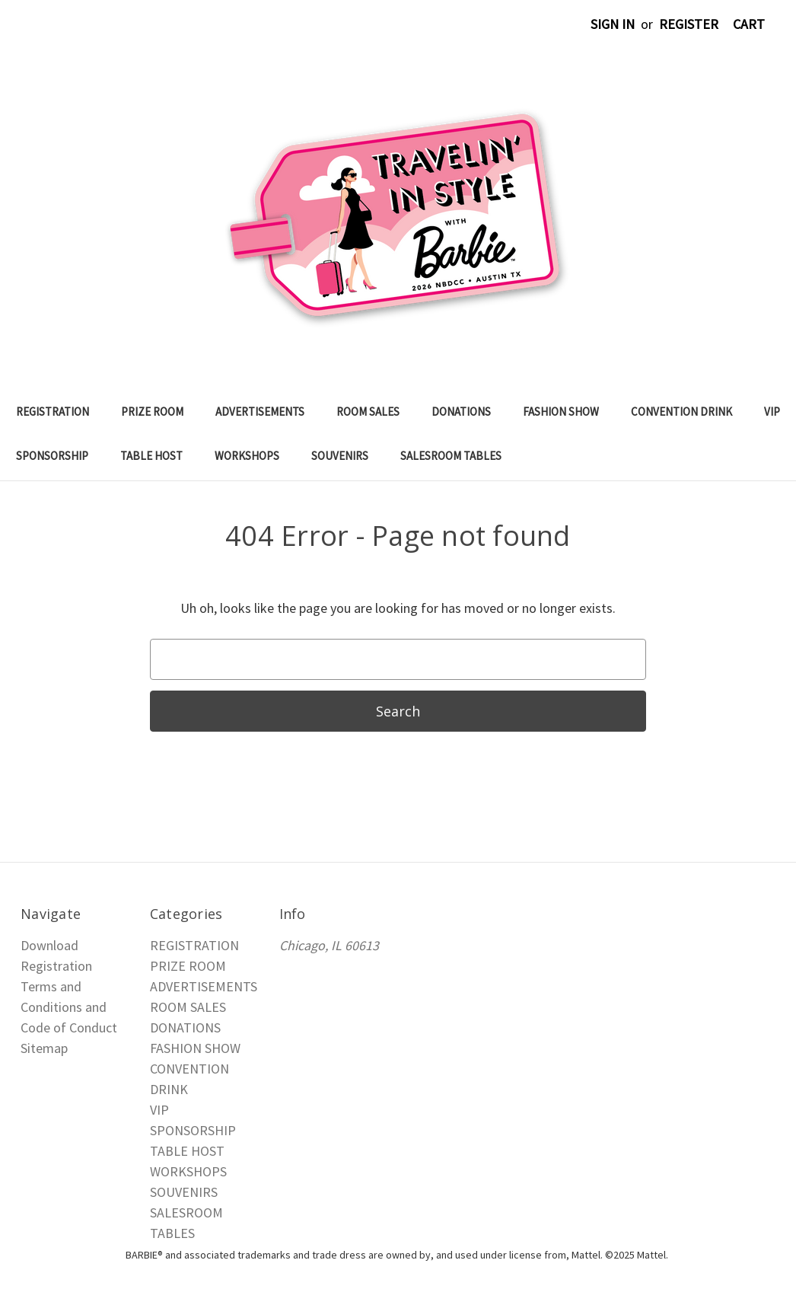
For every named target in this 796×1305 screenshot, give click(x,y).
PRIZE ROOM (152, 411)
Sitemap (44, 1048)
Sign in (613, 24)
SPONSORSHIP (52, 455)
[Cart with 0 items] (748, 24)
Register (688, 24)
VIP (772, 411)
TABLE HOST (151, 455)
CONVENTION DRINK (681, 411)
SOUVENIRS (339, 455)
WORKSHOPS (247, 455)
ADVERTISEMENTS (259, 411)
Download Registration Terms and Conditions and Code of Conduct (69, 986)
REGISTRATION (52, 411)
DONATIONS (461, 411)
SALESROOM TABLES (450, 455)
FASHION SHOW (561, 411)
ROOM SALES (368, 411)
